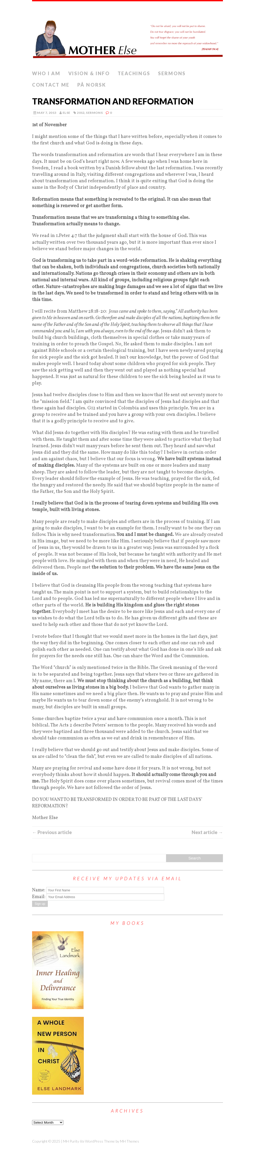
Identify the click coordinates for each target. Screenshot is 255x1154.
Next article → (207, 832)
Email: (39, 897)
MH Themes (129, 1141)
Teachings (134, 73)
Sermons (172, 73)
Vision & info (89, 73)
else (66, 113)
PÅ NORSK (91, 85)
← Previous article (52, 832)
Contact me (51, 85)
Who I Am (46, 73)
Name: (38, 890)
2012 (80, 113)
